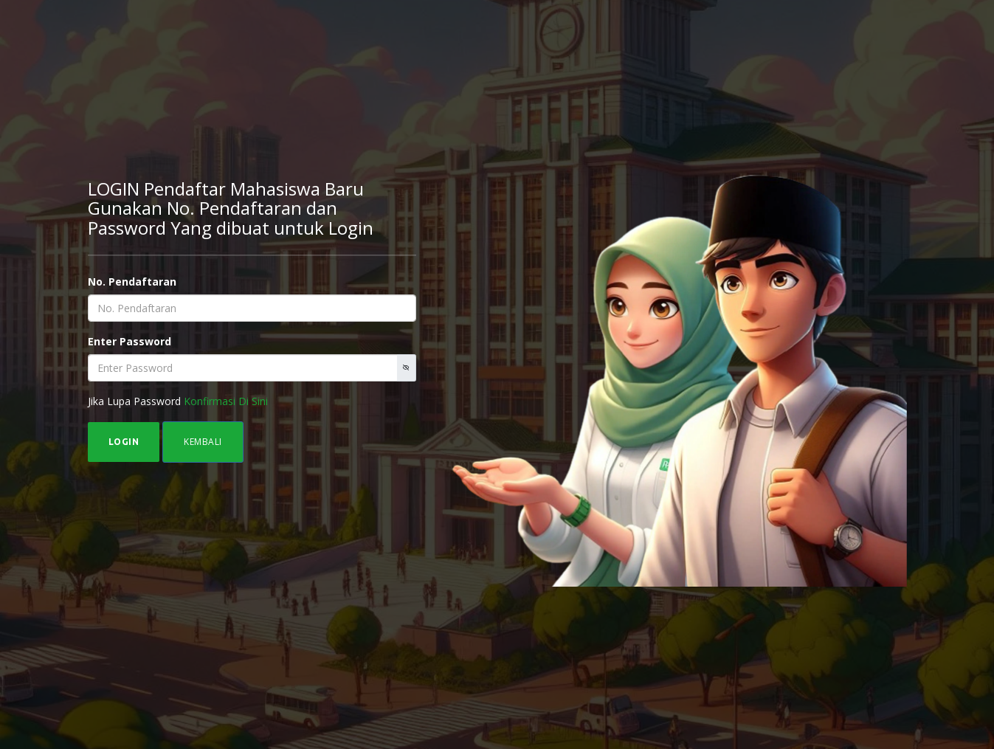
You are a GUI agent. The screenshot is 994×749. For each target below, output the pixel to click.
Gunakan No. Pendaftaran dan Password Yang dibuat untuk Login (230, 217)
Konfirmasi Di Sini (226, 401)
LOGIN (123, 441)
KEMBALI (203, 441)
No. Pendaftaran (132, 282)
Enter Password (129, 341)
